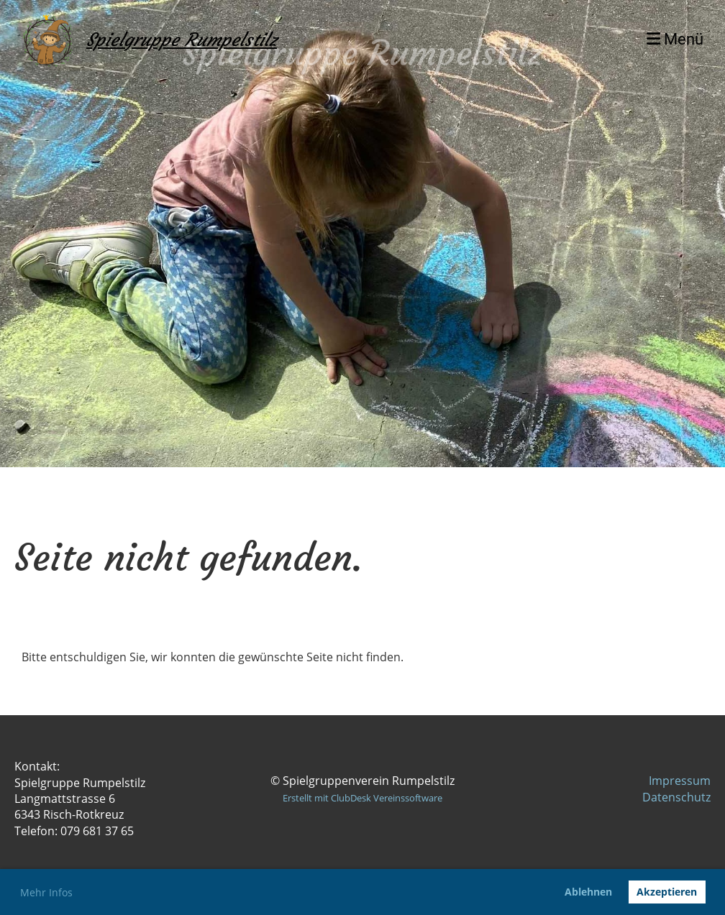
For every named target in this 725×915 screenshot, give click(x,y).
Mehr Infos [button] (46, 892)
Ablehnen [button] (588, 891)
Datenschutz (676, 797)
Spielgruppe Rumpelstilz (181, 40)
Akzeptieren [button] (667, 891)
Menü (675, 39)
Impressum (680, 780)
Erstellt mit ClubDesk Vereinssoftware (362, 797)
